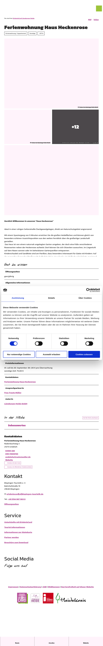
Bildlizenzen (54, 588)
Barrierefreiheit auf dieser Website (77, 588)
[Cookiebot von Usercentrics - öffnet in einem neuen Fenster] (88, 290)
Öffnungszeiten (11, 505)
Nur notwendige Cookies (19, 354)
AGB (45, 588)
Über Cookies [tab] (85, 298)
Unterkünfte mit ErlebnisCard (18, 523)
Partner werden (11, 538)
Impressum (13, 588)
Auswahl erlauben (51, 354)
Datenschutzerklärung (30, 588)
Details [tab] (51, 298)
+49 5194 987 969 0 (16, 500)
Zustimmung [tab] (18, 298)
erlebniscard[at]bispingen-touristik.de (24, 495)
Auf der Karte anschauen (90, 419)
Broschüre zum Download (16, 544)
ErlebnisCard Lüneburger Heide (23, 18)
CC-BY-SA (95, 142)
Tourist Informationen (14, 528)
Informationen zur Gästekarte (18, 533)
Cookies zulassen (84, 354)
